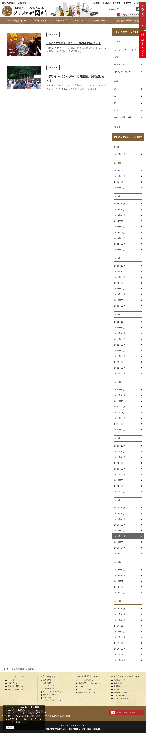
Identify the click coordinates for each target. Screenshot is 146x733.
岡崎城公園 (118, 683)
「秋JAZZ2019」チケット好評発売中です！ (73, 43)
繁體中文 (116, 3)
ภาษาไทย (138, 3)
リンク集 (11, 680)
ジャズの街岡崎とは (85, 680)
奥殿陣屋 (117, 686)
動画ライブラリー (49, 695)
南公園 (116, 689)
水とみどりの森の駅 (121, 698)
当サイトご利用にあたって (18, 686)
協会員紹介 (47, 683)
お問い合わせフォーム (126, 712)
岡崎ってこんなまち (142, 44)
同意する (9, 727)
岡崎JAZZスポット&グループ (89, 683)
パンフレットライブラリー (53, 692)
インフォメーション (85, 689)
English (106, 3)
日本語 (96, 3)
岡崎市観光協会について (17, 689)
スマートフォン (73, 725)
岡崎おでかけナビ (120, 680)
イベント (81, 686)
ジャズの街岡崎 (119, 695)
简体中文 (127, 3)
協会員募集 (47, 680)
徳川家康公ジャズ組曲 (86, 692)
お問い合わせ (13, 683)
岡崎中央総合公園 (120, 692)
